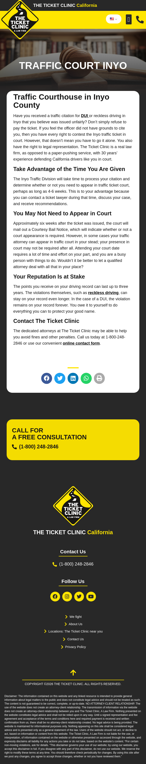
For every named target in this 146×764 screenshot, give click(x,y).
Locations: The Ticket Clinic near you (76, 631)
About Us (75, 624)
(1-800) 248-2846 (38, 447)
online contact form (81, 343)
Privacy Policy (75, 647)
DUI (85, 116)
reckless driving (103, 293)
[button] (129, 19)
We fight (76, 617)
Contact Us (75, 639)
